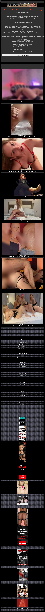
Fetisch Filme (22, 384)
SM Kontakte (22, 380)
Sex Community (22, 371)
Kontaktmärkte (22, 373)
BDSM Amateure (22, 366)
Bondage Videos (22, 362)
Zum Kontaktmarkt (22, 336)
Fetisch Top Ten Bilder (22, 353)
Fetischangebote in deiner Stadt (22, 397)
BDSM (22, 389)
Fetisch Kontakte (22, 360)
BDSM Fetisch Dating (22, 346)
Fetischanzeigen (22, 344)
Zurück (22, 63)
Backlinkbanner (22, 402)
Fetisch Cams (23, 391)
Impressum (22, 329)
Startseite (22, 333)
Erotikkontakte (22, 375)
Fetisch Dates (22, 355)
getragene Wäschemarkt (22, 357)
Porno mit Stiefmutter (22, 400)
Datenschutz (22, 404)
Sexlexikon (22, 395)
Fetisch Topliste (22, 351)
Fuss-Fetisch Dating (22, 393)
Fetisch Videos (22, 386)
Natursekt (22, 377)
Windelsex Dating (23, 348)
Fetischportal (22, 382)
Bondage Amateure (22, 364)
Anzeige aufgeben (22, 339)
